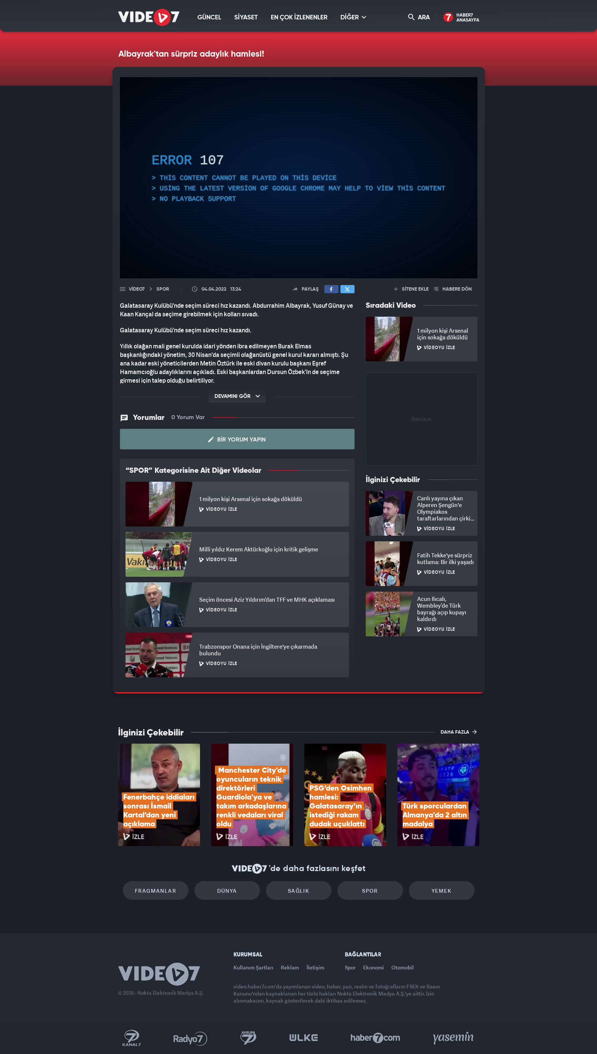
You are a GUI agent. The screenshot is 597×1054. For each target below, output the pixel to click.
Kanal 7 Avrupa (248, 1038)
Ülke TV (303, 1038)
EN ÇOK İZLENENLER (299, 18)
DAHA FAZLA (459, 731)
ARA (419, 17)
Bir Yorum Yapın (237, 439)
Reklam (290, 967)
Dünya (227, 890)
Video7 (137, 289)
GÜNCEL (209, 18)
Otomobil (402, 967)
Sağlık (298, 890)
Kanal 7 (131, 1038)
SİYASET (246, 18)
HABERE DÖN (453, 289)
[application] (298, 177)
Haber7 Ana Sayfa (461, 17)
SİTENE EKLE (411, 289)
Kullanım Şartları (253, 967)
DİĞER (353, 17)
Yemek (441, 890)
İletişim (315, 967)
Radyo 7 (190, 1038)
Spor (370, 890)
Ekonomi (373, 967)
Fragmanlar (155, 890)
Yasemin (454, 1038)
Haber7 (375, 1038)
